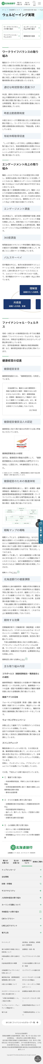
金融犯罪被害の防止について (31, 1005)
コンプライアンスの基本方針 (31, 970)
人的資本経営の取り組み (30, 10)
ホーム (4, 10)
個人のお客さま (19, 3)
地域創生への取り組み (21, 911)
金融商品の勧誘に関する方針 (31, 991)
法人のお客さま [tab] (16, 861)
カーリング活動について (21, 904)
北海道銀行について (14, 10)
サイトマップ (6, 942)
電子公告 (21, 932)
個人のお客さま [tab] (5, 861)
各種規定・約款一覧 (28, 949)
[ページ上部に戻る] (37, 1058)
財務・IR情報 (21, 883)
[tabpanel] (21, 901)
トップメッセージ (21, 869)
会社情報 (21, 876)
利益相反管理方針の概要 (9, 963)
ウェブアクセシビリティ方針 (31, 956)
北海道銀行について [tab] (27, 861)
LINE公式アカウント (21, 925)
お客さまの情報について (9, 984)
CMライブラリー (21, 918)
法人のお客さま (27, 3)
